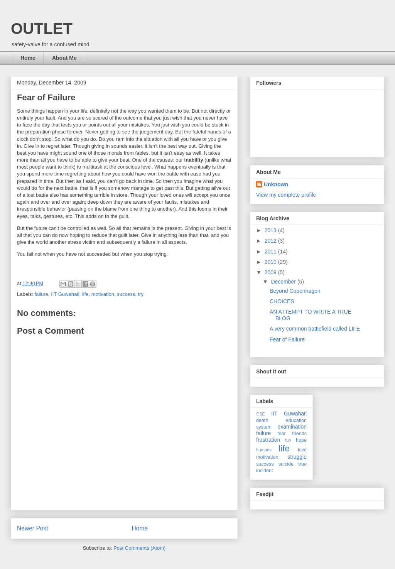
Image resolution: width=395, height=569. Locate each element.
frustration (268, 440)
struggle (297, 457)
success (126, 294)
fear (281, 433)
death (262, 420)
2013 (271, 230)
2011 (271, 251)
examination (292, 427)
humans (264, 449)
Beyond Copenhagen (295, 291)
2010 (271, 262)
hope (301, 440)
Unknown (276, 184)
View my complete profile (286, 195)
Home (27, 58)
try (140, 294)
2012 (271, 241)
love (302, 449)
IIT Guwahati (65, 294)
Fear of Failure (287, 339)
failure (41, 294)
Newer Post (32, 528)
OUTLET (42, 28)
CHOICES (282, 301)
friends (299, 433)
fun (288, 440)
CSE (260, 414)
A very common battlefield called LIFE (315, 329)
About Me (64, 58)
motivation (102, 294)
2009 (271, 272)
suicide (286, 464)
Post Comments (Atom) (139, 548)
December (284, 282)
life (85, 294)
